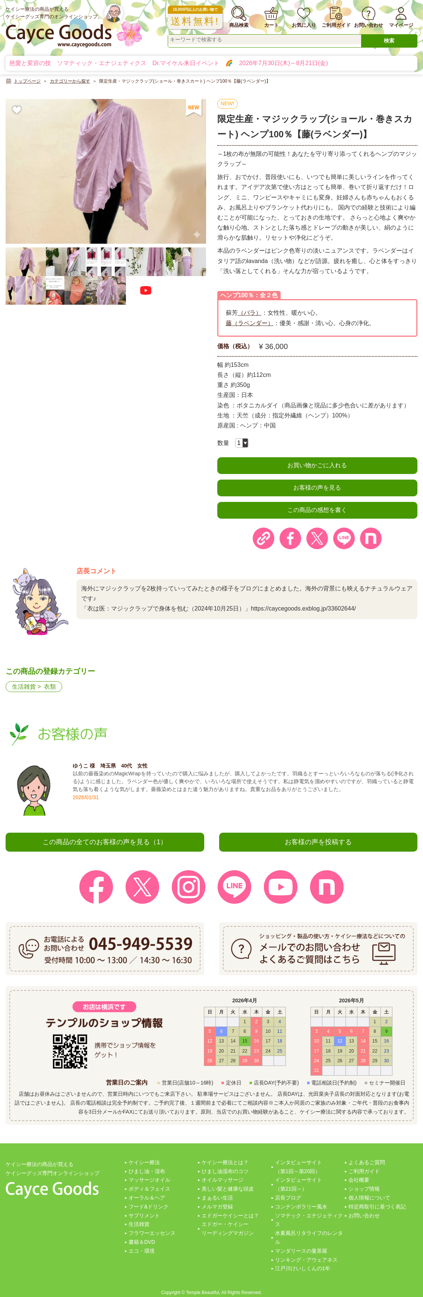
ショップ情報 (364, 1189)
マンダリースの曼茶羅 (301, 1251)
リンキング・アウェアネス (306, 1260)
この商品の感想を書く (317, 510)
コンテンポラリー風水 (301, 1207)
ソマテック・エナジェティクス (309, 1220)
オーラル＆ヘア (147, 1198)
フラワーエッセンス (152, 1233)
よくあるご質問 (366, 1162)
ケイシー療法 (144, 1162)
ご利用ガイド (364, 1171)
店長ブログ (288, 1198)
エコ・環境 (142, 1251)
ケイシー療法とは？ (225, 1162)
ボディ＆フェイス (149, 1189)
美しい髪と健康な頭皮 (228, 1189)
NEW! (227, 103)
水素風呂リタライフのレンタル (309, 1237)
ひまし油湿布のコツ (225, 1171)
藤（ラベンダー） (250, 323)
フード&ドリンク (148, 1207)
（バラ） (250, 313)
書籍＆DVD (142, 1242)
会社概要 (358, 1180)
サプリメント (144, 1215)
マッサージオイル (149, 1180)
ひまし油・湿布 (147, 1171)
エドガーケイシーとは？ (230, 1215)
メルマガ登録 (217, 1207)
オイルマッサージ (222, 1180)
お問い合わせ (364, 1215)
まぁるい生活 (217, 1198)
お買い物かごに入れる (317, 465)
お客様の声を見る (317, 487)
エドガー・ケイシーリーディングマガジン (228, 1228)
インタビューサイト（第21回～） (298, 1184)
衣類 (50, 686)
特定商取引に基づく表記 (377, 1207)
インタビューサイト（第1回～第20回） (298, 1166)
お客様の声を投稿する (318, 842)
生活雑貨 (24, 686)
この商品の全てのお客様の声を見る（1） (104, 842)
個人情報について (369, 1198)
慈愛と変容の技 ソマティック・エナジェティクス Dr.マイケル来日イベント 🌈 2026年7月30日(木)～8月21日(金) (168, 63)
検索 (389, 41)
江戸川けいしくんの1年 (302, 1268)
